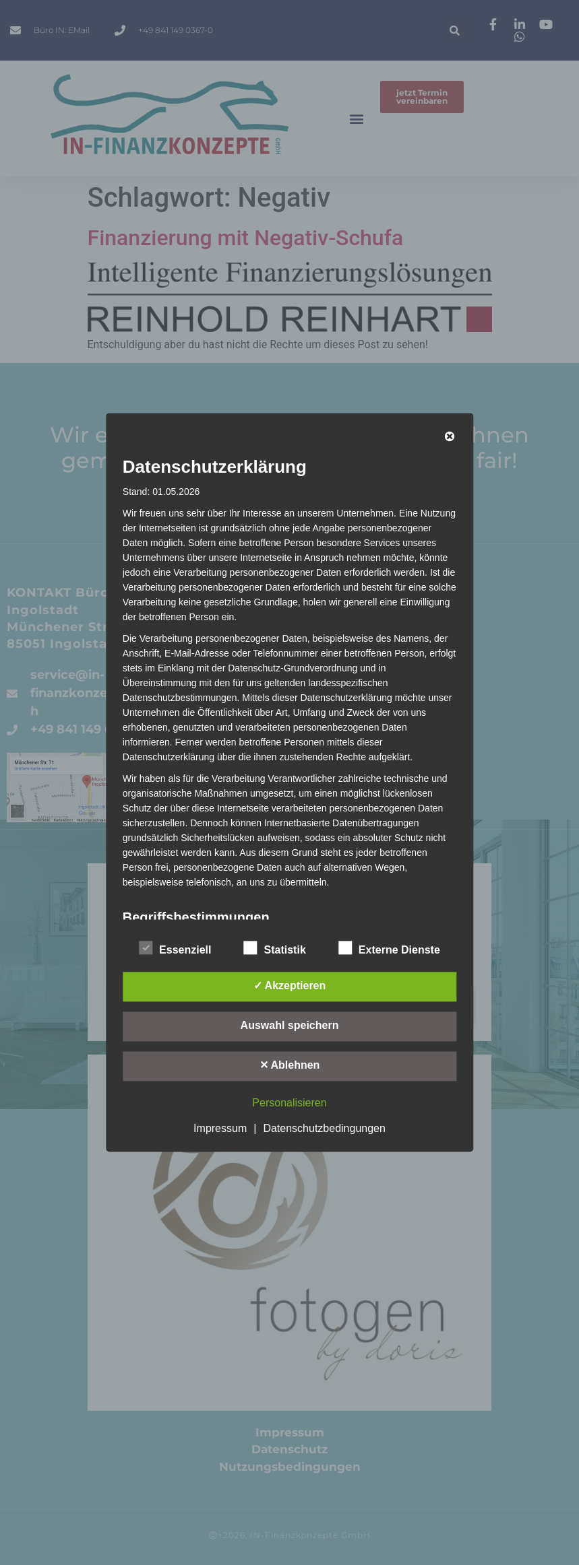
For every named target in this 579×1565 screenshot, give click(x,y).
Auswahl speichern (290, 1026)
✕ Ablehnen (290, 1065)
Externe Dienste (389, 948)
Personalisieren (289, 1103)
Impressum (220, 1129)
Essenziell (175, 948)
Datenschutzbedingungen (324, 1129)
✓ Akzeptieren (289, 986)
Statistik (275, 948)
